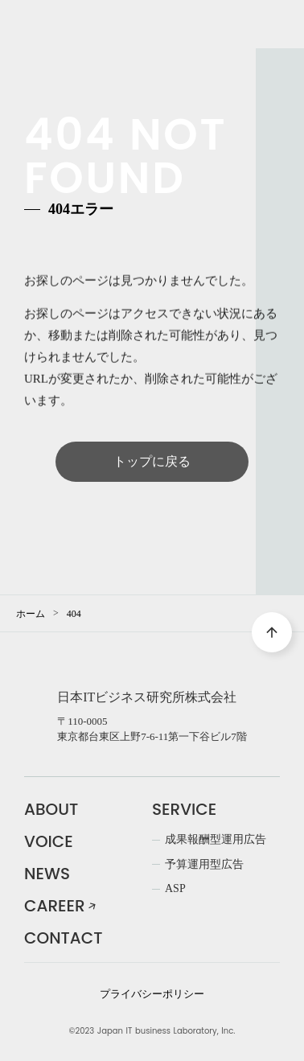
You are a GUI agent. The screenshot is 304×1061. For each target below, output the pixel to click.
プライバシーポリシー (152, 994)
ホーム (30, 614)
